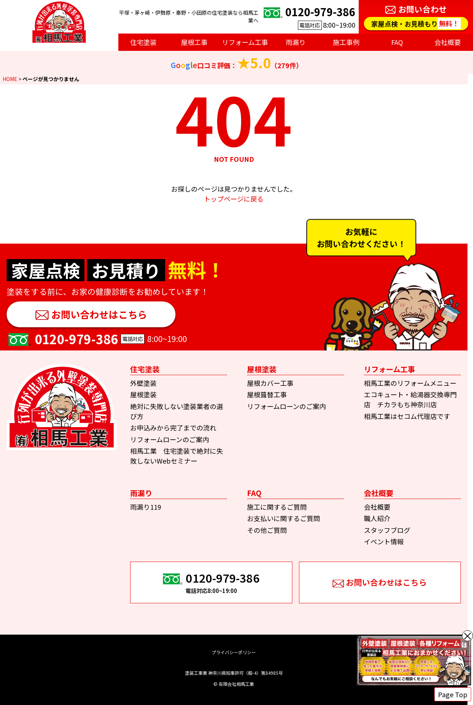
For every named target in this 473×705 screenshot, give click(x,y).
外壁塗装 (143, 383)
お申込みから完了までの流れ (173, 427)
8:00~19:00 (308, 17)
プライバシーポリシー (234, 652)
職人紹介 (377, 518)
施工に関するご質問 (277, 507)
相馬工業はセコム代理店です (407, 416)
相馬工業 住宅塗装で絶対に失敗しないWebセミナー (176, 455)
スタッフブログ (387, 530)
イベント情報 (384, 541)
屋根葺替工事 (267, 394)
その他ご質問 (267, 530)
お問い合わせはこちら (99, 314)
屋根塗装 (143, 394)
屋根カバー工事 (270, 383)
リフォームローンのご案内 (169, 439)
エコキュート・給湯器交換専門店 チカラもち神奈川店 (410, 399)
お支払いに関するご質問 (283, 518)
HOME (10, 79)
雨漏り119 (145, 507)
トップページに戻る (234, 198)
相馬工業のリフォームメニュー (410, 383)
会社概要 (377, 507)
